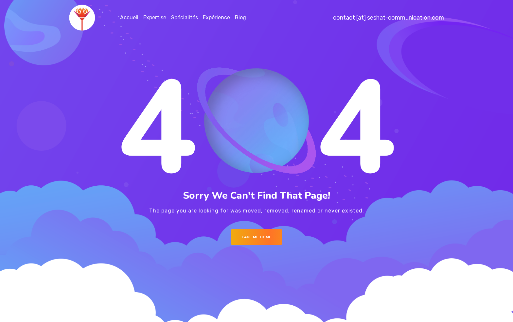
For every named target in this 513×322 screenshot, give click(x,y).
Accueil (129, 17)
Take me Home (256, 237)
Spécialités (184, 17)
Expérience (216, 17)
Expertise (154, 17)
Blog (240, 17)
